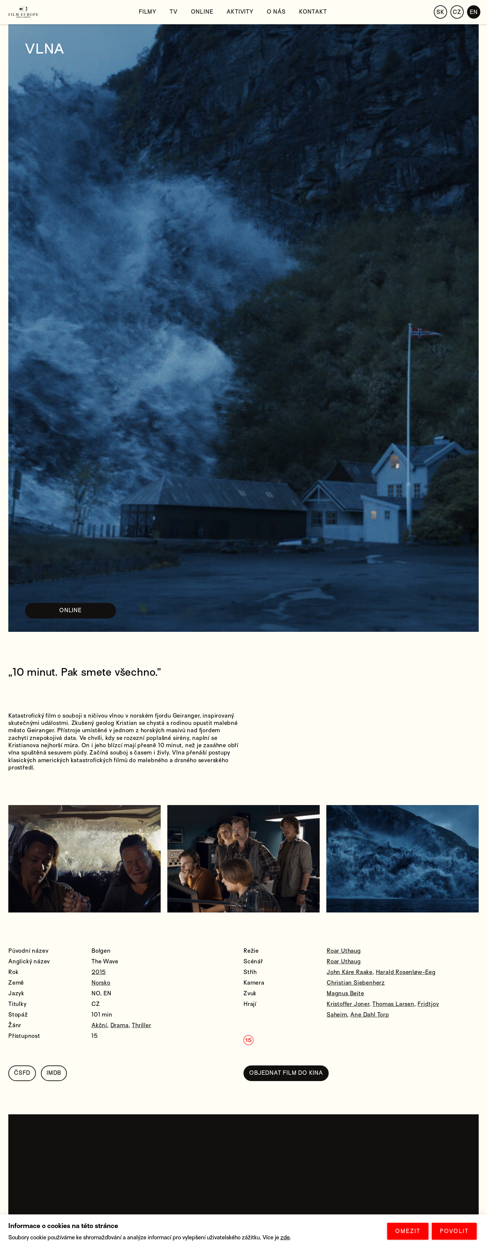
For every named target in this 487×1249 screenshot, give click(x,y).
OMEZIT (407, 1231)
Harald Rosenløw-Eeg (406, 972)
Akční (99, 1025)
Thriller (141, 1025)
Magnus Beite (345, 993)
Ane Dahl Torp (369, 1015)
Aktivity (240, 12)
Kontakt (313, 12)
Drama (119, 1025)
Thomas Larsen (393, 1004)
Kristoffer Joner (348, 1004)
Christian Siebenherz (356, 983)
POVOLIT (454, 1231)
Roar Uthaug (344, 951)
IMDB (54, 1073)
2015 (98, 972)
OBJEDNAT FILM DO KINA (286, 1073)
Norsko (100, 983)
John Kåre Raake (350, 972)
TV (174, 12)
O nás (276, 12)
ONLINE (70, 610)
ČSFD (22, 1073)
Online (202, 12)
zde (285, 1237)
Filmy (147, 12)
